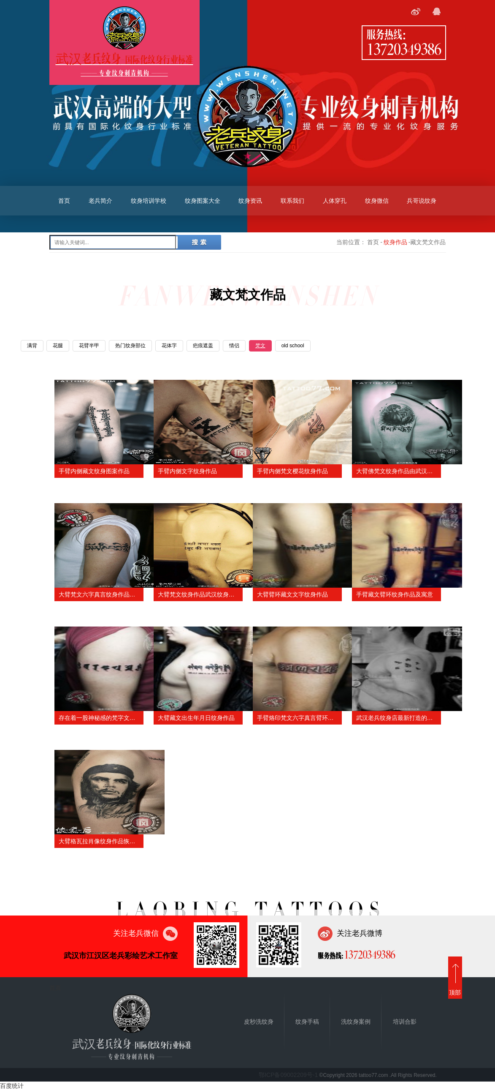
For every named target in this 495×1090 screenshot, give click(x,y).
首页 (64, 200)
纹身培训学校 (148, 200)
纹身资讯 (250, 200)
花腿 (58, 346)
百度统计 (12, 1085)
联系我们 (292, 200)
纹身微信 (377, 200)
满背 (32, 346)
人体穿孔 (334, 200)
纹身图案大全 (202, 200)
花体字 (169, 346)
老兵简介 (100, 200)
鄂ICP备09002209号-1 (288, 1074)
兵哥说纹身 (421, 200)
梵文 (260, 346)
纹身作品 (395, 242)
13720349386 (404, 48)
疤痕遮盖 (203, 346)
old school (292, 346)
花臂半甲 (89, 346)
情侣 (234, 346)
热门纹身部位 (130, 346)
